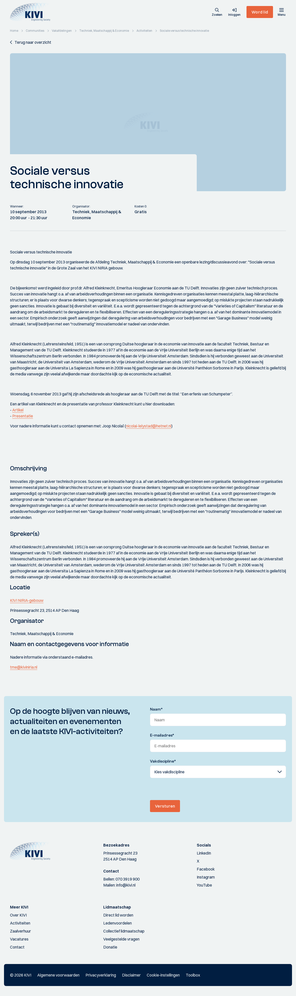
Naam (156, 709)
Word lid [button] (260, 11)
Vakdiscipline (163, 761)
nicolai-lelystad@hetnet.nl (148, 425)
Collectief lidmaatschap (123, 931)
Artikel (18, 409)
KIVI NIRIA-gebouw (27, 600)
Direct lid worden (118, 915)
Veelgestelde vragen (121, 939)
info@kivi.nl (126, 885)
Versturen (165, 806)
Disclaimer (131, 975)
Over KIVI (18, 915)
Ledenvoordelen (117, 923)
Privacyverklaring (101, 975)
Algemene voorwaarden (58, 975)
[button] (217, 12)
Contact (17, 947)
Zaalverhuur (20, 931)
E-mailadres (162, 735)
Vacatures (19, 939)
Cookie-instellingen (163, 975)
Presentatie (22, 415)
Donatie (110, 947)
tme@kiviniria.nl (23, 667)
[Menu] (281, 12)
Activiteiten (20, 923)
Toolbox (193, 975)
